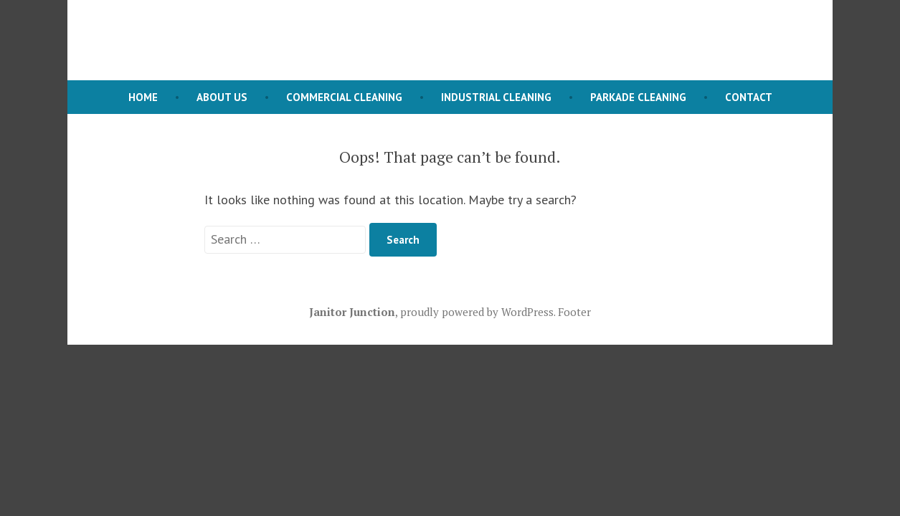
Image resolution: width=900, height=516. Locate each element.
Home (143, 97)
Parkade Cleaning (638, 97)
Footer (574, 312)
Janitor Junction (352, 312)
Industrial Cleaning (496, 97)
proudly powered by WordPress (477, 312)
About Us (221, 97)
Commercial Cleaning (344, 97)
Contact (748, 97)
